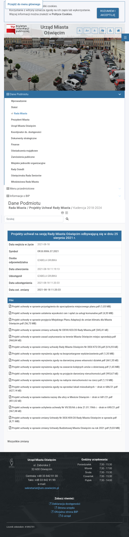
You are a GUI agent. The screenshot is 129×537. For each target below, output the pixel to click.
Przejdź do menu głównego (24, 4)
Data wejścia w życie (21, 244)
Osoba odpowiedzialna (18, 260)
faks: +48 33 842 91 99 (41, 480)
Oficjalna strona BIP (64, 511)
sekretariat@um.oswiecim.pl (42, 488)
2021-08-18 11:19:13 (48, 269)
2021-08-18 (43, 244)
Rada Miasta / (18, 207)
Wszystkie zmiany (18, 441)
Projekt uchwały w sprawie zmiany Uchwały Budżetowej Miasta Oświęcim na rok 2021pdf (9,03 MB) (64, 428)
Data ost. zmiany (19, 289)
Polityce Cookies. (62, 14)
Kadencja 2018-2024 (87, 207)
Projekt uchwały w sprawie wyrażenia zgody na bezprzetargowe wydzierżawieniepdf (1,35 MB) (61, 353)
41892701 (30, 527)
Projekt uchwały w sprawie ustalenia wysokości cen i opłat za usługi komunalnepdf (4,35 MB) (61, 313)
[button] (102, 31)
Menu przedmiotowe (22, 188)
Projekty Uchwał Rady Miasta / (50, 207)
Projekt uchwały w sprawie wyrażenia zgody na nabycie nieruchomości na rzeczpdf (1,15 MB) (61, 380)
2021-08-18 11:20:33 (48, 283)
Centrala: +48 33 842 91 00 (42, 476)
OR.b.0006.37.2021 (48, 251)
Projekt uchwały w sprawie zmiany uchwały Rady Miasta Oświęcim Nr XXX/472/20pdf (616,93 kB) (63, 347)
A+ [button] (87, 30)
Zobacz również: (64, 498)
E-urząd (64, 516)
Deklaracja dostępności (64, 503)
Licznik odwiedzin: (15, 527)
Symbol (13, 251)
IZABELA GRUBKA (47, 260)
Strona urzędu (64, 507)
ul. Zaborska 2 (41, 465)
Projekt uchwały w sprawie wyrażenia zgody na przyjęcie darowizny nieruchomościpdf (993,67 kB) (63, 373)
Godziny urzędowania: (94, 459)
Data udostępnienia (20, 283)
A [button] (79, 30)
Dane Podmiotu (19, 94)
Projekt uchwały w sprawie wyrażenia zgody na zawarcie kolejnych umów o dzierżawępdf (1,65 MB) (64, 367)
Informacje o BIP (20, 196)
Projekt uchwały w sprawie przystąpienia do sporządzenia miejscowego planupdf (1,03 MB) (60, 306)
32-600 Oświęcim (41, 469)
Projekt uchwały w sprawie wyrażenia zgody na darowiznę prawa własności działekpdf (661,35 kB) (63, 360)
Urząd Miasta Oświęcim (54, 30)
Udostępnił (15, 276)
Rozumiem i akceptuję (107, 13)
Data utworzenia (18, 269)
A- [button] (95, 30)
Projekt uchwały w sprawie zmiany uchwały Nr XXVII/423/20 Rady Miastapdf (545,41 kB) (58, 330)
